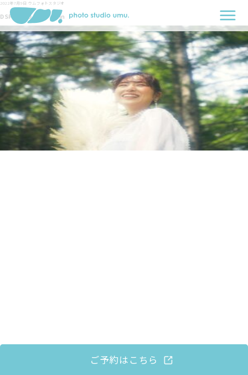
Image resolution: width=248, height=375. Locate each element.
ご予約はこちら (124, 359)
